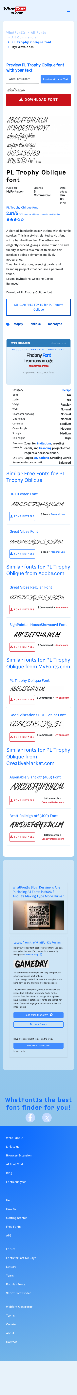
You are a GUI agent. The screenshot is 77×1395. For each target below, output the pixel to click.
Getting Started (17, 1218)
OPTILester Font (24, 494)
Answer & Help (33, 955)
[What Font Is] (15, 10)
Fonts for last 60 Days (21, 1258)
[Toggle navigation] (68, 10)
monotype (55, 324)
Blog (9, 1173)
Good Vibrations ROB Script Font (38, 715)
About (10, 1333)
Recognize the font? (39, 1014)
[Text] (22, 79)
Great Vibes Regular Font (31, 587)
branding (45, 448)
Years (10, 1275)
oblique (35, 324)
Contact (11, 1342)
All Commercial (24, 37)
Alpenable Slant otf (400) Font (35, 777)
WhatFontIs (16, 32)
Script (66, 390)
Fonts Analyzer (16, 1182)
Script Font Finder (18, 1293)
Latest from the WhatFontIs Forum (37, 942)
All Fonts (38, 32)
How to (11, 1209)
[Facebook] (30, 1117)
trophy (18, 324)
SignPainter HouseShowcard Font (38, 625)
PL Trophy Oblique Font (29, 681)
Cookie (11, 1324)
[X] (47, 1117)
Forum (10, 1249)
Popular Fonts (15, 1284)
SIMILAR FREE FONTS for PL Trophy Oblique (38, 307)
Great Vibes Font (24, 532)
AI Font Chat (14, 1164)
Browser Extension (18, 1155)
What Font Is (14, 1138)
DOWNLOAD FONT (38, 99)
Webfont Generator (38, 1045)
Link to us (12, 1146)
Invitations (41, 458)
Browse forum (38, 1024)
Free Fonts (13, 1227)
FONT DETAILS (22, 516)
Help (9, 1200)
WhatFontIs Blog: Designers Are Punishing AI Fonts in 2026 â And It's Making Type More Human (38, 892)
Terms (10, 1315)
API (8, 1235)
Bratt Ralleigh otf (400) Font (34, 816)
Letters (11, 1267)
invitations (44, 443)
